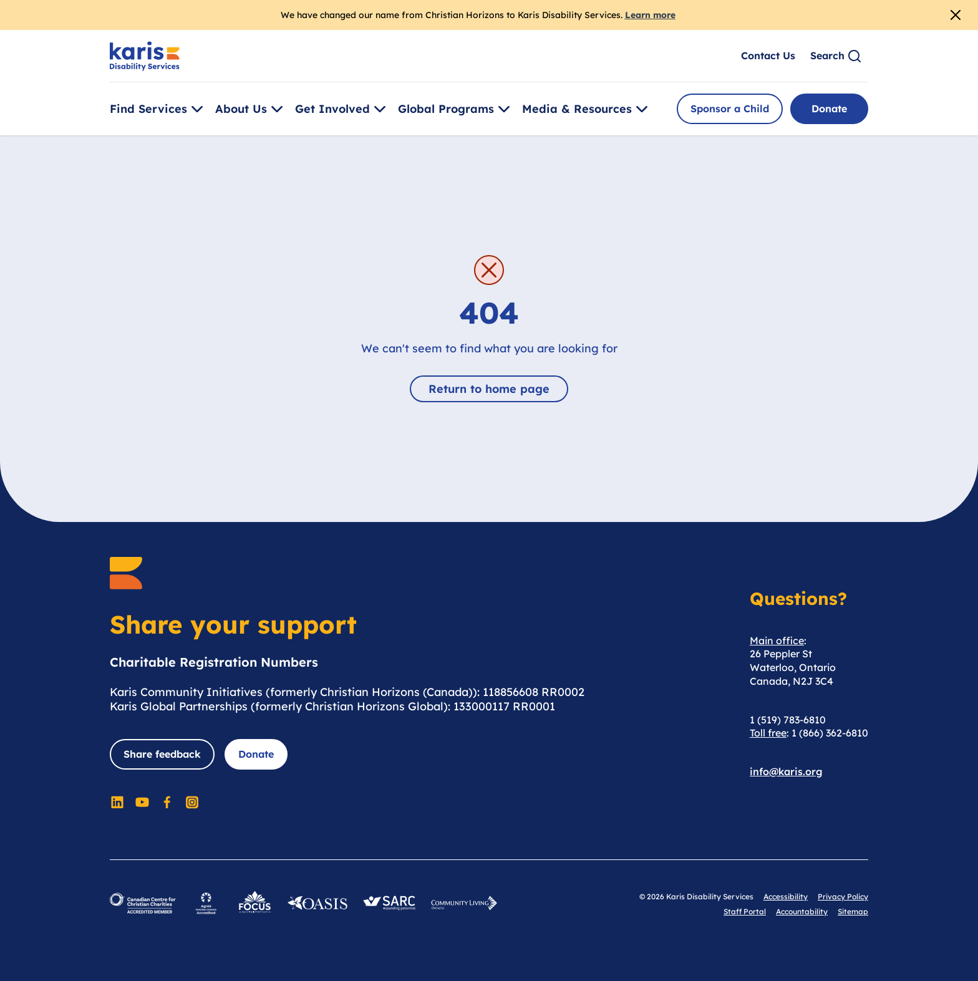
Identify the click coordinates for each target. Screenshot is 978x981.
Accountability (802, 911)
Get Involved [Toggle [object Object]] (342, 109)
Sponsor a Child (729, 108)
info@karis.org (786, 771)
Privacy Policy (843, 896)
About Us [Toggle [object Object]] (251, 109)
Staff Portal (745, 911)
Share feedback (162, 754)
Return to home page (489, 389)
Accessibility (785, 896)
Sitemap (853, 911)
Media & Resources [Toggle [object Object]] (587, 109)
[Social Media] (117, 802)
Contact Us (768, 55)
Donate (829, 108)
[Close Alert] (955, 14)
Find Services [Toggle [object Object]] (158, 109)
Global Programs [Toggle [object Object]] (456, 109)
